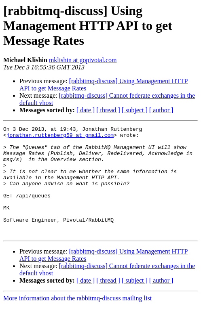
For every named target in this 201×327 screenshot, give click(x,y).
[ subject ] (135, 110)
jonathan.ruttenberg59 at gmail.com (60, 137)
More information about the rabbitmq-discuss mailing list (77, 320)
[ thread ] (108, 110)
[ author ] (161, 110)
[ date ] (85, 110)
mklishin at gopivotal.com (83, 60)
